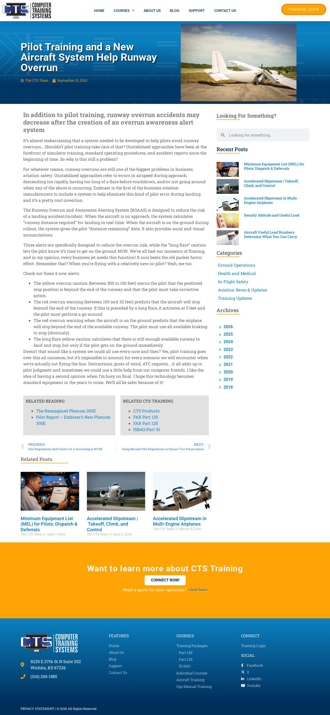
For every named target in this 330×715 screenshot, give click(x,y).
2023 (227, 349)
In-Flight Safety (233, 281)
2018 (227, 387)
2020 (227, 372)
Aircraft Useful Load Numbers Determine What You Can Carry (271, 234)
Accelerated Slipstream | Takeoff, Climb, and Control (112, 524)
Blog (174, 11)
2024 (227, 341)
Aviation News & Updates (242, 290)
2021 (227, 364)
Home (99, 11)
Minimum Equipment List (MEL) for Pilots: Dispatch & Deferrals (49, 524)
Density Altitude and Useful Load (272, 215)
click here (197, 589)
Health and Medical (237, 273)
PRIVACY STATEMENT (37, 708)
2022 (227, 357)
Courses (124, 10)
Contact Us (225, 11)
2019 (227, 379)
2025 (227, 334)
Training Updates (235, 298)
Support (197, 11)
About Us (152, 11)
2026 (227, 326)
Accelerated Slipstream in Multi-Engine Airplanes (180, 521)
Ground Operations (236, 265)
